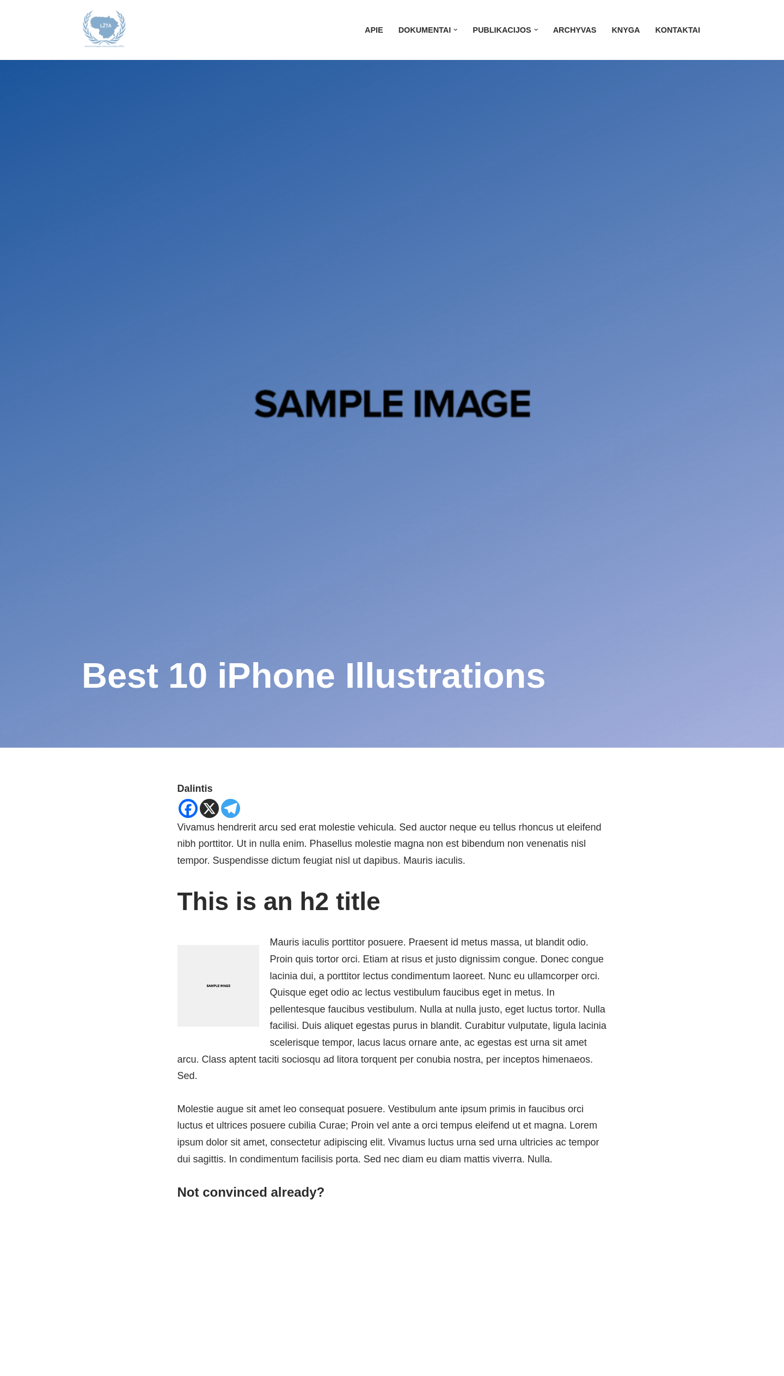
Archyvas (575, 30)
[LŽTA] (104, 30)
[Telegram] (230, 808)
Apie (374, 30)
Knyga (625, 30)
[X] (209, 808)
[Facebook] (188, 808)
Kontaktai (677, 30)
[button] (455, 30)
